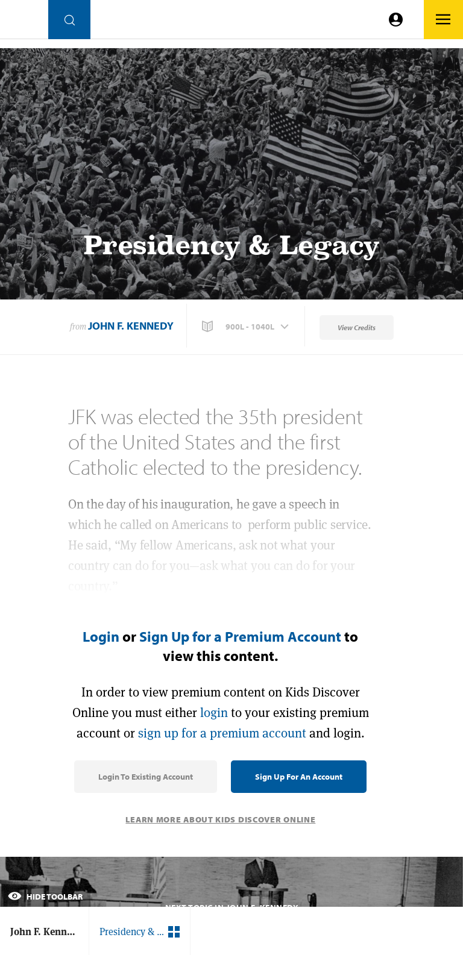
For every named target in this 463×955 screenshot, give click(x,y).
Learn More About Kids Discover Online (220, 819)
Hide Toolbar (45, 896)
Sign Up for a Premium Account (240, 636)
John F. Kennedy (131, 326)
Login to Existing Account (145, 776)
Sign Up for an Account (298, 776)
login (214, 712)
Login (101, 636)
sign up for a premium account (222, 733)
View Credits (357, 327)
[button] (246, 326)
